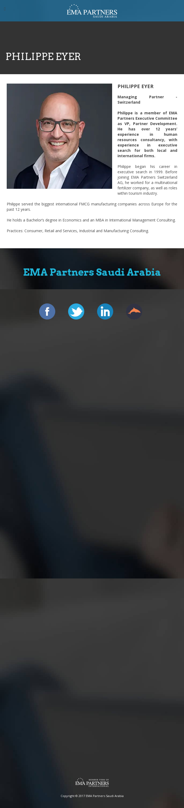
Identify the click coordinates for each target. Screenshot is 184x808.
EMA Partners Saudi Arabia (105, 796)
